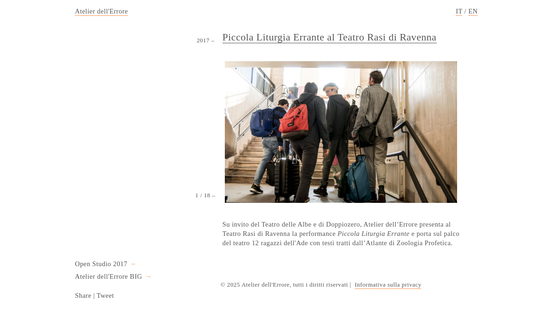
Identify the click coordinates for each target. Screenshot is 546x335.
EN (473, 11)
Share (83, 295)
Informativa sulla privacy (388, 284)
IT (459, 11)
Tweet (105, 295)
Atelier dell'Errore (101, 11)
